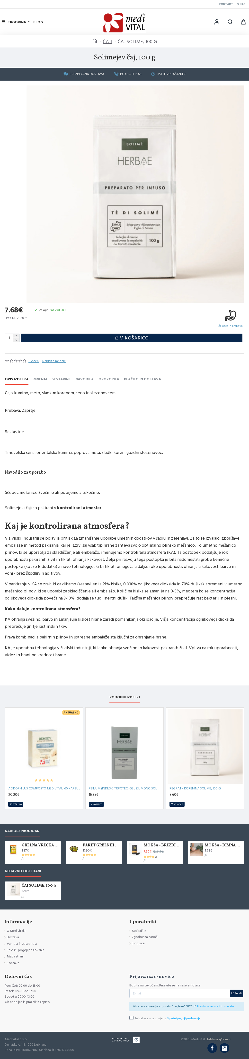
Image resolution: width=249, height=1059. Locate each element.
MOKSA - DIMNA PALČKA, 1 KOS (223, 845)
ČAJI (107, 41)
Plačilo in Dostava (142, 379)
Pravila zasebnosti (208, 1006)
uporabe (229, 1006)
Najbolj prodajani (22, 831)
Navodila (84, 379)
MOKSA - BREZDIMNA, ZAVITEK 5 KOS (162, 845)
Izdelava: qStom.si (219, 1039)
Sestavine (61, 379)
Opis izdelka (16, 379)
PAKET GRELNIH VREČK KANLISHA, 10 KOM (101, 845)
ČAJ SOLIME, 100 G (39, 885)
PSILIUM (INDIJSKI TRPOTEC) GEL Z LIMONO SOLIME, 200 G (125, 788)
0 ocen (33, 361)
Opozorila (108, 379)
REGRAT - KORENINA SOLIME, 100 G (195, 788)
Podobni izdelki (124, 697)
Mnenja (40, 379)
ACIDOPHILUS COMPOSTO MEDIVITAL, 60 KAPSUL (44, 788)
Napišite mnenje (54, 361)
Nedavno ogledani (23, 871)
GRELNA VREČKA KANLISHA (40, 845)
